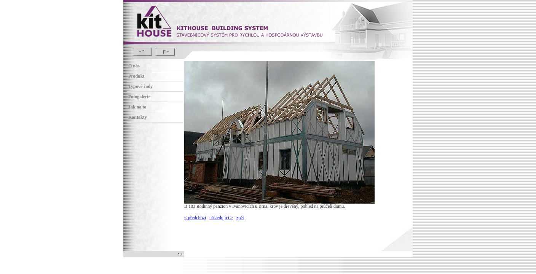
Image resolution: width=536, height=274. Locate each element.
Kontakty (137, 117)
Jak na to (137, 107)
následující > (221, 217)
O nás (134, 65)
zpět (240, 217)
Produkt (136, 76)
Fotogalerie (139, 96)
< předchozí (195, 217)
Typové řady (140, 86)
